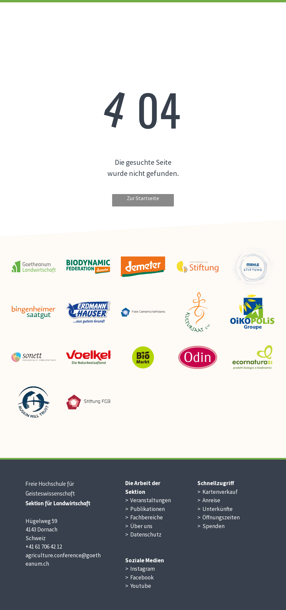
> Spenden (211, 526)
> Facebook (139, 577)
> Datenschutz (143, 534)
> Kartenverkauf (217, 492)
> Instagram (140, 568)
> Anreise (208, 500)
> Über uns (138, 526)
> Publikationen (145, 509)
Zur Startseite (143, 198)
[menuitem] (173, 19)
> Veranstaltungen (148, 500)
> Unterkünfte (215, 509)
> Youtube (138, 586)
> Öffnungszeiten (218, 517)
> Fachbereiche (144, 517)
